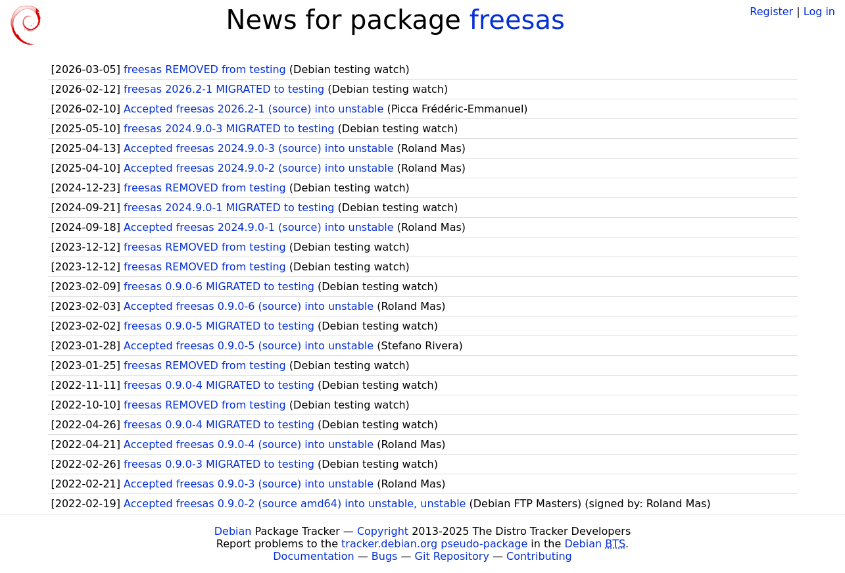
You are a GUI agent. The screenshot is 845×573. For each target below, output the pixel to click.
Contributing (539, 556)
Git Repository (452, 556)
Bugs (385, 556)
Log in (819, 11)
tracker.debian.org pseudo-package (434, 543)
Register (771, 11)
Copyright (382, 531)
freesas (517, 20)
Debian (233, 531)
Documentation (313, 556)
